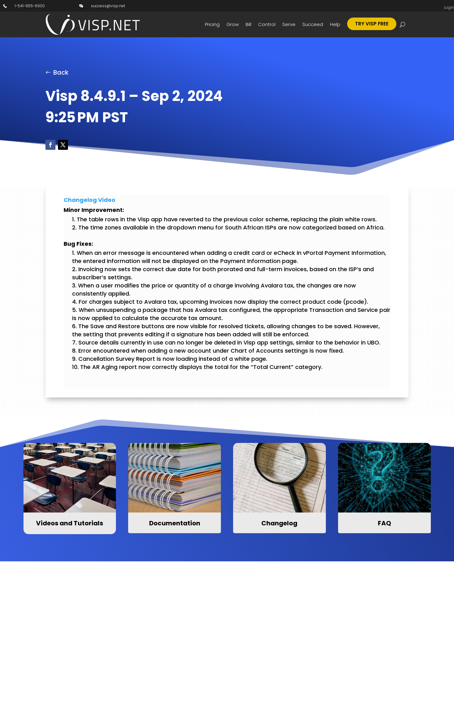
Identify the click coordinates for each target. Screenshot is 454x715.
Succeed (312, 24)
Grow (233, 24)
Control (266, 24)
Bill (248, 24)
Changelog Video (89, 200)
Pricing (212, 24)
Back (61, 72)
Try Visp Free (372, 23)
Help (335, 24)
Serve (288, 24)
